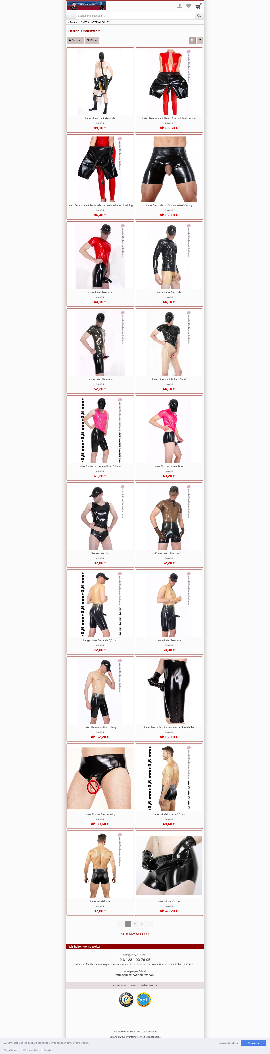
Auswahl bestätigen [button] (228, 1043)
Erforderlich (31, 1050)
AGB (133, 985)
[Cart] (199, 6)
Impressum (119, 985)
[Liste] (200, 40)
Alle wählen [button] (253, 1043)
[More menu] (179, 6)
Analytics (48, 1050)
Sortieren (75, 40)
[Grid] (192, 40)
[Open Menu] (71, 16)
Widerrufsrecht (148, 985)
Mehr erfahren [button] (82, 1043)
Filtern (92, 40)
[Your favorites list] (189, 6)
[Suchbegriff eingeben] (135, 15)
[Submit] (199, 15)
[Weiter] (149, 924)
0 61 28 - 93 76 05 (135, 960)
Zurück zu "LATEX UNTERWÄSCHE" (89, 22)
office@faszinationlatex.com (135, 975)
